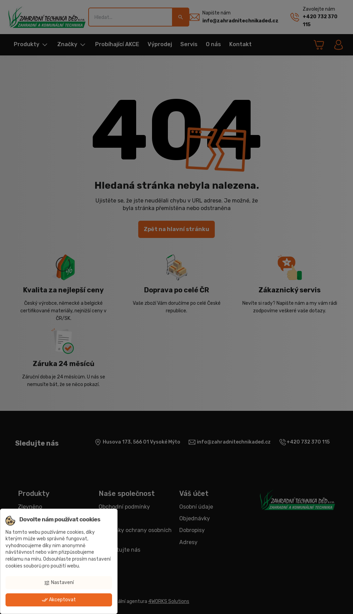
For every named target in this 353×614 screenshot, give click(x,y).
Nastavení (59, 583)
